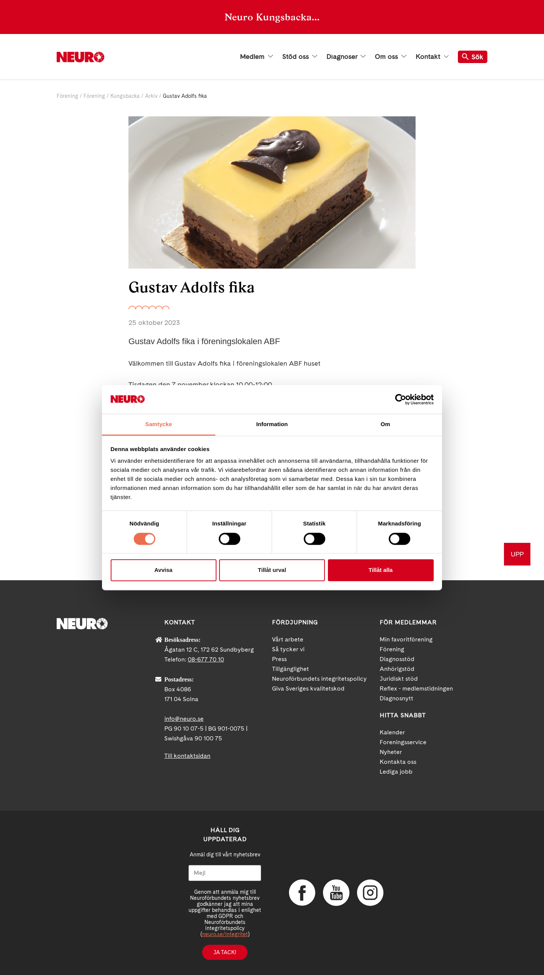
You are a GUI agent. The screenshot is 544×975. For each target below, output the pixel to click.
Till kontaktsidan (187, 755)
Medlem (256, 56)
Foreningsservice (403, 742)
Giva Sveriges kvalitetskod (308, 688)
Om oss (390, 56)
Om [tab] (385, 424)
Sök (472, 57)
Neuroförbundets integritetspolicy (319, 678)
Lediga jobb (396, 771)
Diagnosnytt (396, 698)
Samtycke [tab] (158, 424)
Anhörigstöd (397, 668)
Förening (67, 96)
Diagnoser (346, 56)
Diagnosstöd (397, 659)
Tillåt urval (272, 570)
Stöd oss (299, 56)
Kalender (392, 732)
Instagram (370, 892)
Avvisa (164, 570)
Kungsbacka (125, 96)
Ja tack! (224, 952)
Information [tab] (272, 424)
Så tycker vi (288, 649)
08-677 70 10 (206, 659)
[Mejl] (225, 873)
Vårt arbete (287, 639)
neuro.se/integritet (225, 934)
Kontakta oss (398, 761)
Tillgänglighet (290, 668)
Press (279, 659)
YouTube (336, 892)
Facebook (302, 892)
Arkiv (151, 96)
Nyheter (391, 752)
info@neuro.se (184, 718)
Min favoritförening (406, 639)
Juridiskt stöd (399, 678)
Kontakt (432, 56)
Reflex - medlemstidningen (416, 688)
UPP (517, 554)
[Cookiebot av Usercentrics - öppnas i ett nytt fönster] (401, 399)
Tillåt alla (381, 570)
